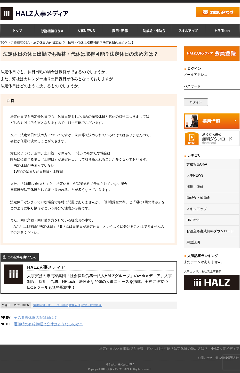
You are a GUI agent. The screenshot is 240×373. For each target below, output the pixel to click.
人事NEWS (194, 175)
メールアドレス (196, 75)
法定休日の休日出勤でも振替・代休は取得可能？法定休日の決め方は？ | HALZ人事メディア (169, 348)
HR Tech (192, 220)
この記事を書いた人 (21, 257)
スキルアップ (196, 209)
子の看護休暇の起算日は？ (35, 317)
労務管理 (74, 305)
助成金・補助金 (198, 198)
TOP (3, 42)
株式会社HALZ (126, 364)
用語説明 (193, 242)
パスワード (192, 86)
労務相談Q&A (20, 42)
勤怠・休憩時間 (91, 305)
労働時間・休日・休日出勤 (50, 305)
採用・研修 (194, 186)
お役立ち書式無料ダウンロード (210, 231)
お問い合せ (205, 357)
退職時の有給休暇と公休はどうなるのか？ (48, 324)
